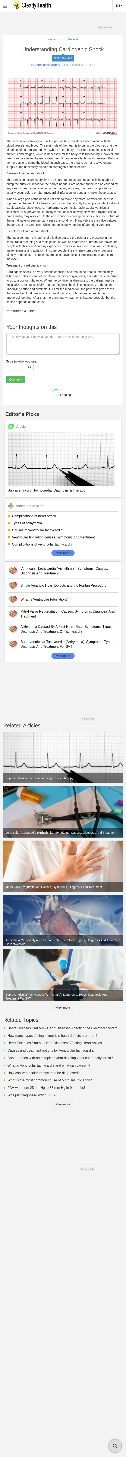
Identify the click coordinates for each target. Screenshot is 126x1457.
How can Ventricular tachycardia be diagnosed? (43, 1073)
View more (63, 553)
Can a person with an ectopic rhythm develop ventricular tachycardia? (60, 1058)
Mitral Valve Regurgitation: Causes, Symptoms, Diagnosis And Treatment (68, 614)
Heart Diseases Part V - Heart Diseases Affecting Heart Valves (54, 1043)
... (61, 39)
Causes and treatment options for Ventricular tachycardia (50, 1050)
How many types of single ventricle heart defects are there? (52, 1035)
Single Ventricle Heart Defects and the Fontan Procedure (64, 585)
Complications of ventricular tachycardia (42, 544)
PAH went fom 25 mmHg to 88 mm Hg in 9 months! (46, 1088)
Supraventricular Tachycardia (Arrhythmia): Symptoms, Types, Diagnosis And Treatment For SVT (67, 644)
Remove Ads (105, 27)
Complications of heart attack (34, 516)
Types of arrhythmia (27, 523)
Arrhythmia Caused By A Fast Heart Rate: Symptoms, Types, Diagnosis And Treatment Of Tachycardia (67, 629)
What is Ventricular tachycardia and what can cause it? (48, 1065)
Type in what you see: (21, 361)
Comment (15, 379)
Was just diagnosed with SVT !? (31, 1095)
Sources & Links (22, 311)
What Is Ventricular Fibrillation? (44, 599)
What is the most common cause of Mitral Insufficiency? (49, 1080)
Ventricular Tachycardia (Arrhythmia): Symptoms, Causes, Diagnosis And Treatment (64, 571)
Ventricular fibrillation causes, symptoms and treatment (53, 537)
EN (119, 5)
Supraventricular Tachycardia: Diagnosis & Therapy (46, 490)
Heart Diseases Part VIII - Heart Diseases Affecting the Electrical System (62, 1028)
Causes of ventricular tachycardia (37, 530)
